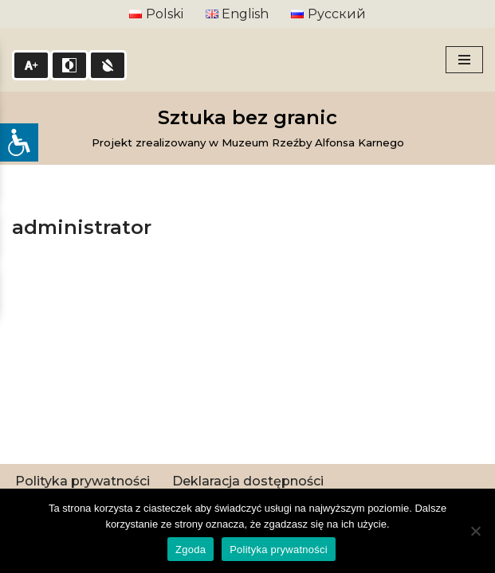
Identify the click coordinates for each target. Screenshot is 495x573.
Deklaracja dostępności (248, 481)
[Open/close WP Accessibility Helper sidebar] (19, 142)
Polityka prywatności (82, 481)
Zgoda (190, 549)
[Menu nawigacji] (464, 59)
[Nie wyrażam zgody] (475, 531)
